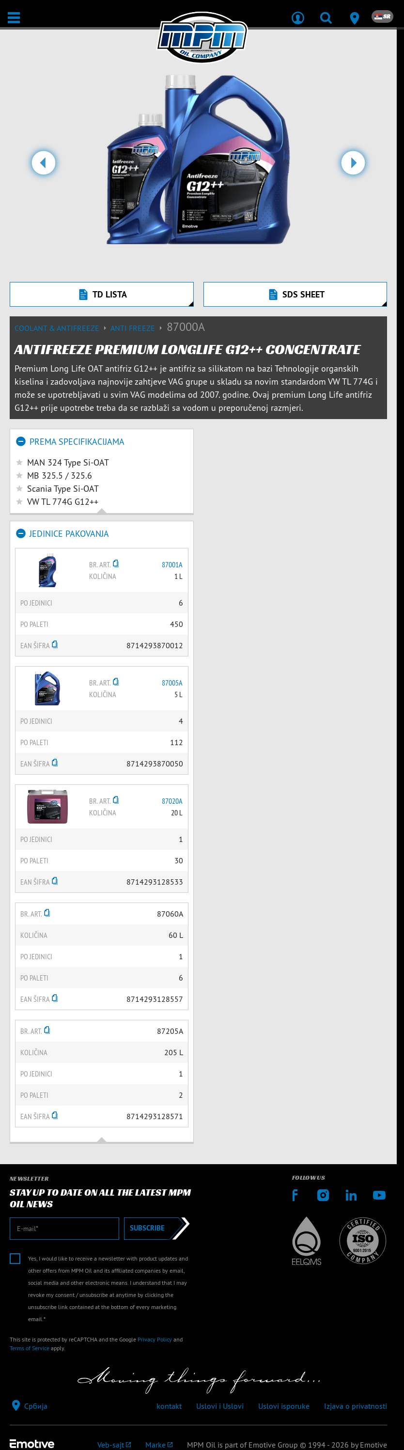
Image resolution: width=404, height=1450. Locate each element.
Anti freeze (138, 328)
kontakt (169, 1406)
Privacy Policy (155, 1339)
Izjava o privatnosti (355, 1406)
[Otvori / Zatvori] (14, 17)
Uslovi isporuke (284, 1406)
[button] (44, 166)
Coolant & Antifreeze (62, 328)
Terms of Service (29, 1348)
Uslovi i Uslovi (220, 1406)
